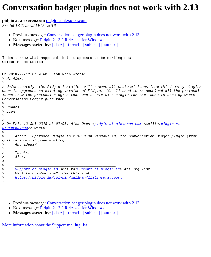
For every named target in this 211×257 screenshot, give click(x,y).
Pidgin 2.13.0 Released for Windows (72, 39)
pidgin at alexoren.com (66, 20)
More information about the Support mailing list (44, 252)
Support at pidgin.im (36, 192)
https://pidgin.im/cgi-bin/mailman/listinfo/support (68, 201)
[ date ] (58, 44)
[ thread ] (73, 44)
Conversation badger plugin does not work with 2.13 (93, 34)
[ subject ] (91, 44)
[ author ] (109, 44)
